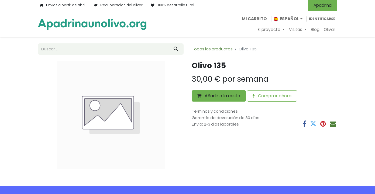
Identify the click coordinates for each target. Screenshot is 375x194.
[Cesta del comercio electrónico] (254, 19)
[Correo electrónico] (333, 123)
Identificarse (322, 18)
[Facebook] (304, 123)
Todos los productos (212, 49)
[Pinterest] (323, 123)
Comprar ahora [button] (272, 96)
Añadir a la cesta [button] (218, 96)
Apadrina (323, 5)
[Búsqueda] (176, 49)
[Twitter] (313, 123)
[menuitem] (271, 30)
